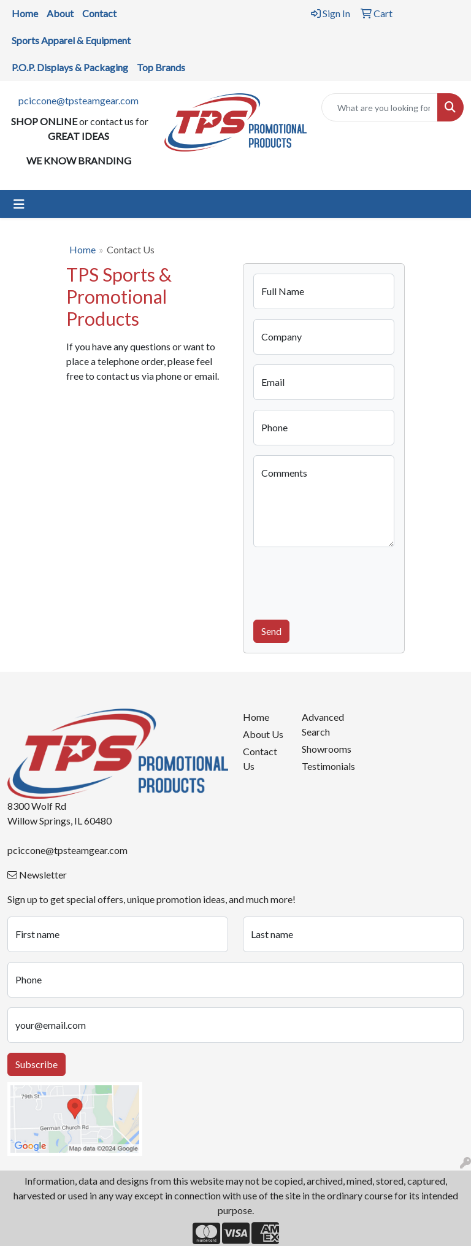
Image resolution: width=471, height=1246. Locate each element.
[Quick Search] (379, 107)
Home (82, 249)
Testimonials (324, 766)
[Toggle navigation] (19, 204)
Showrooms (324, 749)
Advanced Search (323, 724)
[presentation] (346, 581)
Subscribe (36, 1064)
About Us (263, 734)
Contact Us (260, 758)
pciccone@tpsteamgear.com (78, 100)
